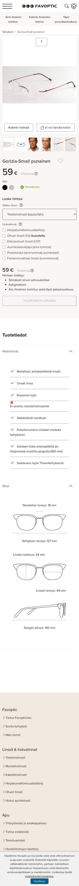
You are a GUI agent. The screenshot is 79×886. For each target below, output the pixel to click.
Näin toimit (12, 735)
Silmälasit (7, 32)
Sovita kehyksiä (16, 726)
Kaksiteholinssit (16, 775)
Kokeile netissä (18, 127)
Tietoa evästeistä (17, 832)
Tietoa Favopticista (18, 717)
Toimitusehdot (15, 840)
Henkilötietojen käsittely (22, 849)
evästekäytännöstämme (39, 876)
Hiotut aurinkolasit (17, 800)
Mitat (5, 486)
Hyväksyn (39, 881)
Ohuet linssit (14, 792)
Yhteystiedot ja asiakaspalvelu (26, 823)
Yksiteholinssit (15, 757)
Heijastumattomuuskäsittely (24, 783)
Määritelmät (10, 351)
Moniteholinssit (15, 766)
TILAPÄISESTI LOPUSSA (39, 300)
